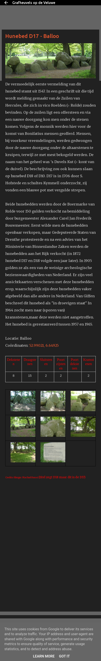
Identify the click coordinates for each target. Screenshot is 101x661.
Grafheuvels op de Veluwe (33, 3)
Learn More (44, 656)
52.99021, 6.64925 (44, 345)
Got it (64, 656)
